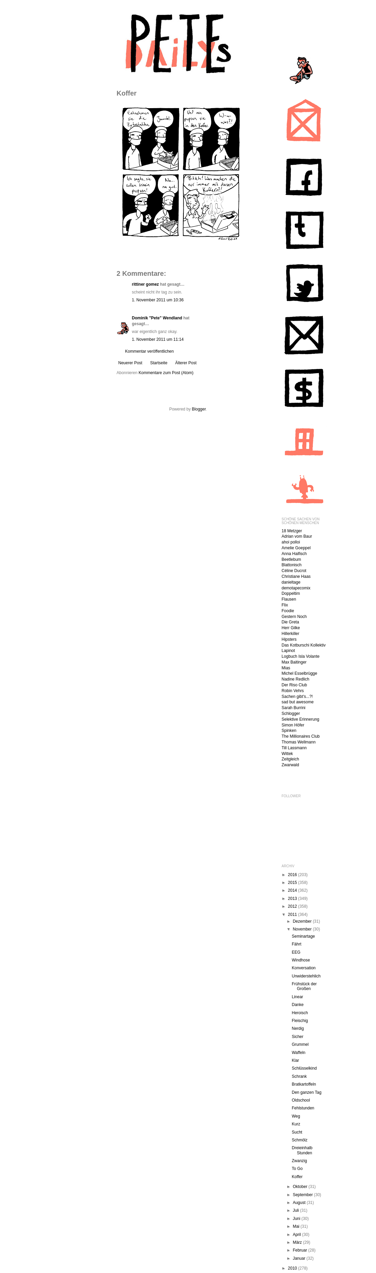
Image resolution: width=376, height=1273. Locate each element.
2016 (293, 874)
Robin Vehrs (293, 690)
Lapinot (288, 650)
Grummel (300, 1044)
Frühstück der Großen (304, 986)
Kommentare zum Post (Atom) (165, 372)
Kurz (296, 1124)
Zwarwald (290, 765)
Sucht (297, 1132)
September (303, 1194)
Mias (286, 668)
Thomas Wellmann (299, 742)
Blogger (199, 409)
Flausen (289, 599)
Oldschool (301, 1100)
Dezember (303, 921)
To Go (297, 1168)
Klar (295, 1060)
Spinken (289, 730)
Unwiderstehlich (306, 976)
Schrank (299, 1076)
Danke (298, 1004)
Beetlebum (291, 559)
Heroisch (300, 1012)
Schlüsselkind (304, 1068)
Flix (285, 605)
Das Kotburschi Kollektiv (304, 645)
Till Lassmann (294, 748)
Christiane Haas (296, 576)
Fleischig (300, 1020)
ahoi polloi (291, 542)
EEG (296, 952)
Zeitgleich (290, 759)
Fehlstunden (303, 1108)
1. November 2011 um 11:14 (158, 339)
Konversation (303, 968)
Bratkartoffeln (304, 1084)
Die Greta (290, 622)
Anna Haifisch (294, 553)
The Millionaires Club (301, 736)
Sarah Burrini (294, 707)
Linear (297, 996)
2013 (293, 898)
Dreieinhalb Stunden (302, 1150)
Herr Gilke (291, 627)
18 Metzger (292, 531)
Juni (297, 1218)
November (303, 929)
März (298, 1242)
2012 (293, 906)
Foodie (288, 610)
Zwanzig (299, 1160)
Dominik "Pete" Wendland (157, 318)
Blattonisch (292, 565)
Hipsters (289, 639)
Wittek (287, 753)
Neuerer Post (130, 363)
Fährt (296, 944)
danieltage (291, 582)
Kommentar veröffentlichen (149, 351)
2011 (293, 914)
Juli (296, 1210)
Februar (300, 1250)
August (300, 1202)
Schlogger (291, 713)
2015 (293, 882)
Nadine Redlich (295, 679)
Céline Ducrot (294, 570)
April (297, 1234)
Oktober (300, 1186)
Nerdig (298, 1028)
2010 (293, 1268)
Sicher (297, 1036)
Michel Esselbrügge (299, 673)
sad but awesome (298, 702)
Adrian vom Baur (297, 536)
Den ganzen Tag (306, 1092)
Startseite (158, 363)
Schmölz (299, 1140)
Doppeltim (291, 593)
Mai (296, 1226)
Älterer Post (186, 363)
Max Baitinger (294, 662)
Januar (299, 1258)
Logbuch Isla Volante (301, 656)
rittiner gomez (145, 284)
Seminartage (303, 936)
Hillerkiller (290, 633)
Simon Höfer (293, 725)
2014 (293, 890)
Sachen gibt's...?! (297, 696)
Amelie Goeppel (296, 548)
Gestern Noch (294, 616)
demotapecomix (296, 588)
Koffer (297, 1176)
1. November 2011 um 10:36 (158, 300)
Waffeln (298, 1052)
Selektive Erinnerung (301, 719)
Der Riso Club (294, 685)
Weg (296, 1116)
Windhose (301, 960)
